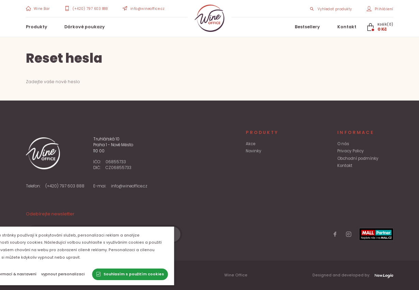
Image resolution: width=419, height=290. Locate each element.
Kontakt (346, 27)
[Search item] (330, 9)
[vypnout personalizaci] (90, 274)
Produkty (36, 27)
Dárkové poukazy (84, 27)
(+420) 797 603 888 (64, 186)
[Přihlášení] (380, 9)
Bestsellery (307, 27)
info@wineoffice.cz (129, 186)
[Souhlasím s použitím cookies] (157, 274)
